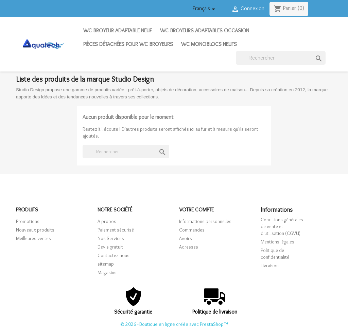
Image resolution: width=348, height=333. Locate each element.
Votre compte (196, 209)
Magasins (107, 272)
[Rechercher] (281, 58)
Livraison (270, 266)
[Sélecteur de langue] (205, 9)
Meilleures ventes (33, 238)
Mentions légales (277, 242)
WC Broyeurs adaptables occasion (204, 30)
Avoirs (185, 238)
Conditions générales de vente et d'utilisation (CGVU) (282, 226)
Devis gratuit (110, 247)
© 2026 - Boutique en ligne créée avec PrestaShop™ (174, 324)
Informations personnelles (205, 221)
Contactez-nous (113, 255)
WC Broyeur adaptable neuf (117, 30)
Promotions (27, 221)
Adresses (188, 247)
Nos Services (111, 238)
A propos (107, 221)
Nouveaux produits (35, 230)
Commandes (192, 230)
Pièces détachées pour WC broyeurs (128, 44)
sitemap (106, 264)
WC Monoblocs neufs (209, 44)
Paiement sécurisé (116, 230)
